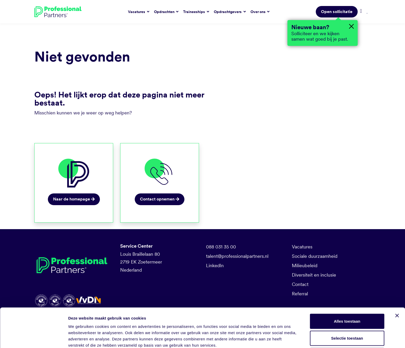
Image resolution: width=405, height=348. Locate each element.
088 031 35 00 (221, 246)
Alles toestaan (347, 297)
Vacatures (302, 246)
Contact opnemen (159, 199)
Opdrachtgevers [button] (228, 11)
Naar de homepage (74, 199)
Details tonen (281, 337)
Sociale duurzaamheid (314, 256)
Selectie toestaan (347, 314)
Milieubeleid (304, 265)
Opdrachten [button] (164, 11)
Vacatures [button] (137, 11)
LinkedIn (215, 265)
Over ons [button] (258, 11)
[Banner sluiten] (397, 291)
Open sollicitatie (336, 11)
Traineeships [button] (194, 11)
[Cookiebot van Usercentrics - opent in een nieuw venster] (33, 338)
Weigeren (347, 331)
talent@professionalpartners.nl (237, 256)
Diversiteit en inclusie (314, 275)
